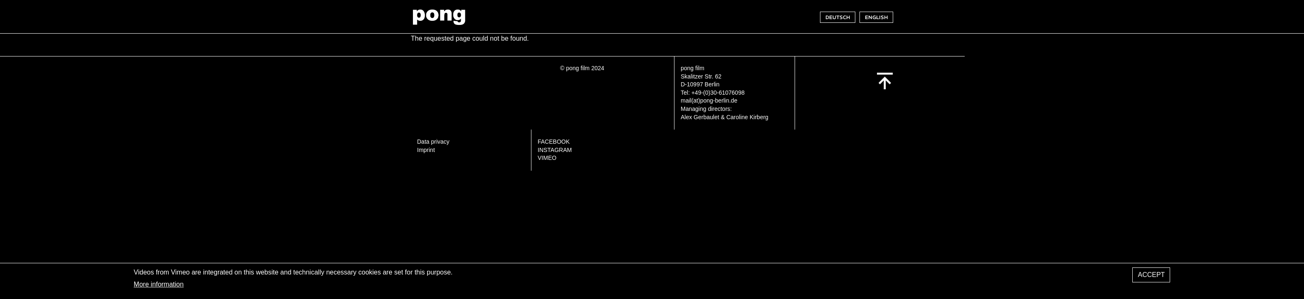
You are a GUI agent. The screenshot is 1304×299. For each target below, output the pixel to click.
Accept (1151, 276)
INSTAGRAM (555, 150)
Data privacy (433, 141)
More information (159, 286)
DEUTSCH (837, 17)
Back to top (885, 81)
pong (439, 17)
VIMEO (547, 157)
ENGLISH (876, 17)
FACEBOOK (554, 141)
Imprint (426, 150)
